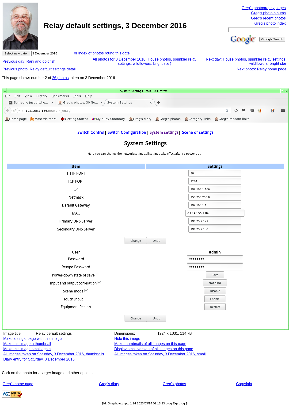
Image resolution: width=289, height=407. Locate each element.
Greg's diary (109, 384)
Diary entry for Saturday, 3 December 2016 (39, 359)
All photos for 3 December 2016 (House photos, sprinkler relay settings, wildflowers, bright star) (144, 61)
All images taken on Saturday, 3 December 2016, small (159, 354)
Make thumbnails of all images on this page (150, 344)
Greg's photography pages (264, 8)
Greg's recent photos (268, 18)
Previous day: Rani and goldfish (29, 61)
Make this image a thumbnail (27, 344)
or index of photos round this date (102, 53)
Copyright (244, 384)
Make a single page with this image (32, 339)
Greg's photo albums (268, 13)
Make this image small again (27, 349)
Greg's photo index (270, 23)
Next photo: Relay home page (261, 69)
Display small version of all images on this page (153, 349)
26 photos (60, 78)
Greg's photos (174, 384)
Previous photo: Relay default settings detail (39, 69)
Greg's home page (18, 384)
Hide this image (127, 339)
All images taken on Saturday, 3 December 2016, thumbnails (53, 354)
